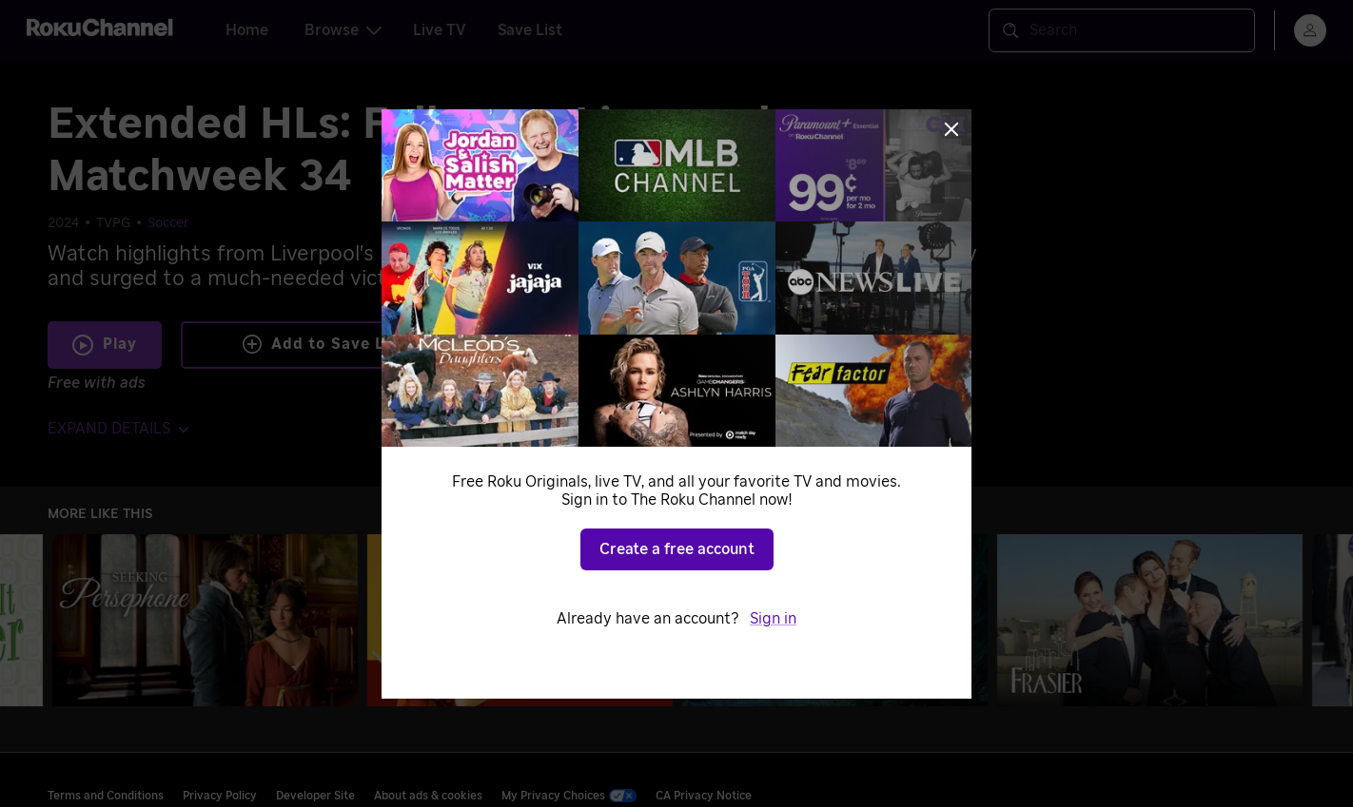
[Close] (951, 129)
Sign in (773, 618)
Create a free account (677, 549)
